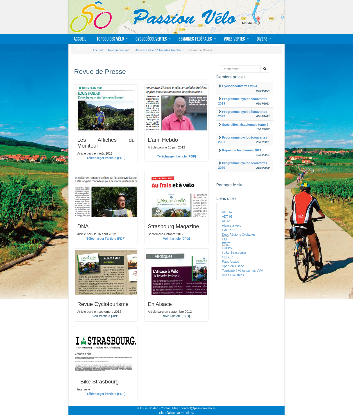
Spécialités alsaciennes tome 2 (245, 124)
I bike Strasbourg (234, 252)
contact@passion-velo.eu (198, 408)
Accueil (80, 39)
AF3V (226, 221)
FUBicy (227, 248)
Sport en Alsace (233, 266)
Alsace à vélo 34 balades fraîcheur (159, 50)
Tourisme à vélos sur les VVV (242, 270)
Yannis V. (187, 413)
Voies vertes (234, 39)
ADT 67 (227, 212)
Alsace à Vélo (231, 225)
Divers (262, 39)
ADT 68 (227, 216)
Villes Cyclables (233, 275)
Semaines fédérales (195, 39)
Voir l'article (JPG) (176, 238)
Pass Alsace (230, 261)
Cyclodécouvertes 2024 (239, 86)
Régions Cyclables (239, 235)
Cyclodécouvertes (151, 39)
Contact (80, 49)
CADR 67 (228, 230)
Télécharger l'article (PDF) (105, 158)
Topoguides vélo (110, 39)
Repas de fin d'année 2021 (242, 150)
